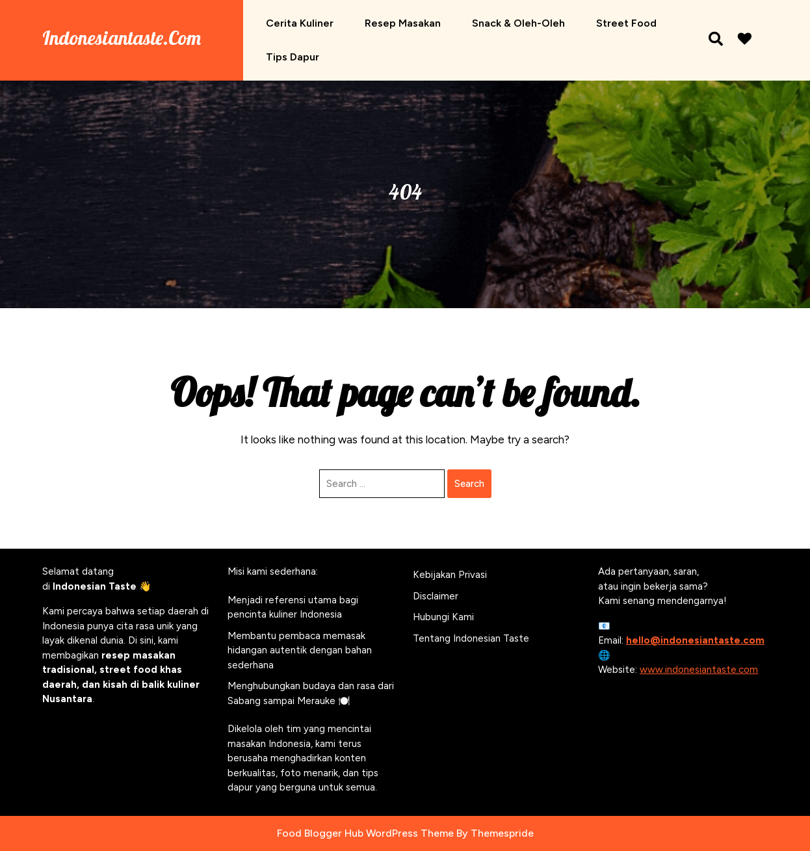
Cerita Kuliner (299, 23)
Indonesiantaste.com (121, 37)
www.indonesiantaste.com (699, 669)
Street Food (626, 23)
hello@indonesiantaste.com (695, 640)
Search (469, 484)
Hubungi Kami (443, 617)
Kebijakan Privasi (450, 575)
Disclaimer (435, 596)
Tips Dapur (292, 57)
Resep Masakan (403, 23)
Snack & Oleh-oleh (518, 23)
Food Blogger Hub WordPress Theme (365, 833)
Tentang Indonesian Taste (471, 638)
